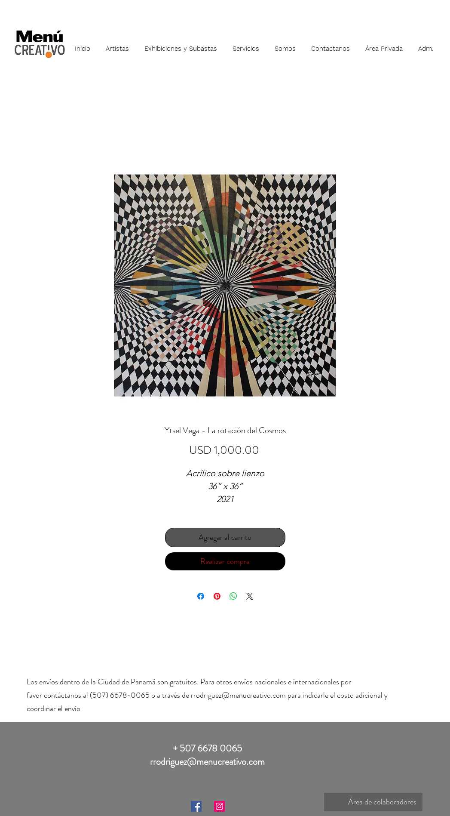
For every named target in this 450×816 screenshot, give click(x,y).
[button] (117, 44)
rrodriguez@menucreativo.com (238, 695)
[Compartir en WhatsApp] (233, 596)
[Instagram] (219, 806)
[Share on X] (250, 596)
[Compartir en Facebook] (201, 596)
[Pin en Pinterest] (217, 596)
